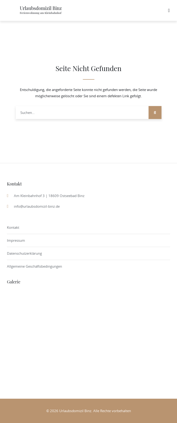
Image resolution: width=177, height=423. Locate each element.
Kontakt (13, 227)
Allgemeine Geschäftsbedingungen (34, 266)
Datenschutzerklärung (24, 253)
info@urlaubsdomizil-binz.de (37, 206)
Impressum (16, 240)
